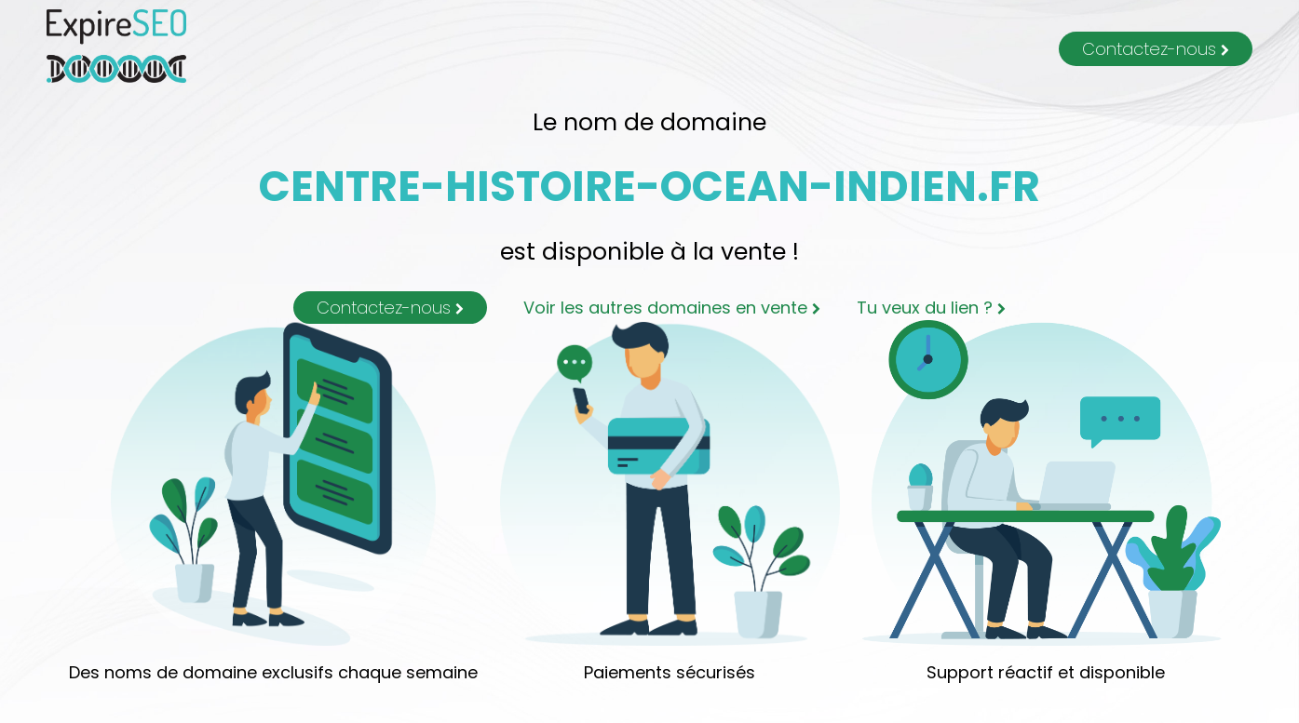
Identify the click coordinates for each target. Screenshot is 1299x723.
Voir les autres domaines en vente (671, 307)
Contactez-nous (1155, 48)
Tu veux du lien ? (931, 307)
